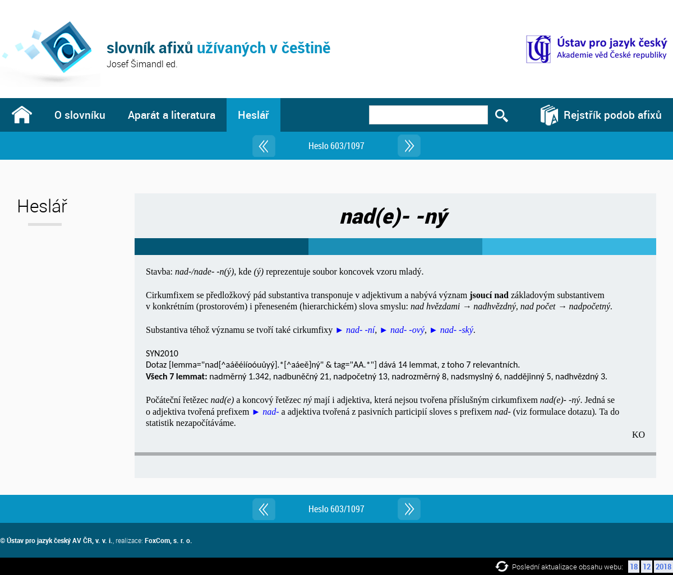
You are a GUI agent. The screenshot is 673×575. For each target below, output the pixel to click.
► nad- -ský (451, 330)
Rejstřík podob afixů (613, 115)
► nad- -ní (355, 330)
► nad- (265, 411)
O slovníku (79, 115)
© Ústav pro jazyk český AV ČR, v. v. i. (56, 540)
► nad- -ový (402, 330)
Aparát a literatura (171, 115)
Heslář (253, 115)
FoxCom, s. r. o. (168, 540)
